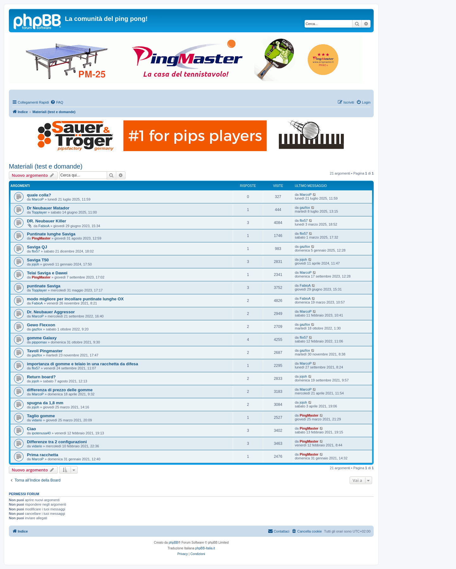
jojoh (35, 264)
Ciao (31, 428)
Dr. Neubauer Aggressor (51, 312)
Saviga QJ (37, 247)
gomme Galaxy (42, 338)
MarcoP (38, 199)
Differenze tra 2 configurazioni (57, 441)
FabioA (43, 226)
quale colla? (39, 195)
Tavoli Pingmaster (45, 350)
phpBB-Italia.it (205, 548)
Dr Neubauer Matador (48, 208)
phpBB (173, 542)
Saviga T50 (38, 260)
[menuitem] (56, 102)
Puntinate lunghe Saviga (51, 234)
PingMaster (41, 238)
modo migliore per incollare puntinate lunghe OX (75, 299)
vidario (37, 420)
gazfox (305, 207)
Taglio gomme (41, 415)
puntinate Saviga (43, 286)
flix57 (304, 220)
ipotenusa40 (41, 433)
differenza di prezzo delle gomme (59, 389)
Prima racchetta (42, 454)
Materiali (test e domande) (45, 166)
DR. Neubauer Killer (46, 221)
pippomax (39, 342)
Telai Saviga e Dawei (47, 273)
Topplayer (39, 212)
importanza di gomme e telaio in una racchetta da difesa (82, 363)
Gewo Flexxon (41, 325)
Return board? (41, 376)
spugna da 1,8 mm (45, 402)
